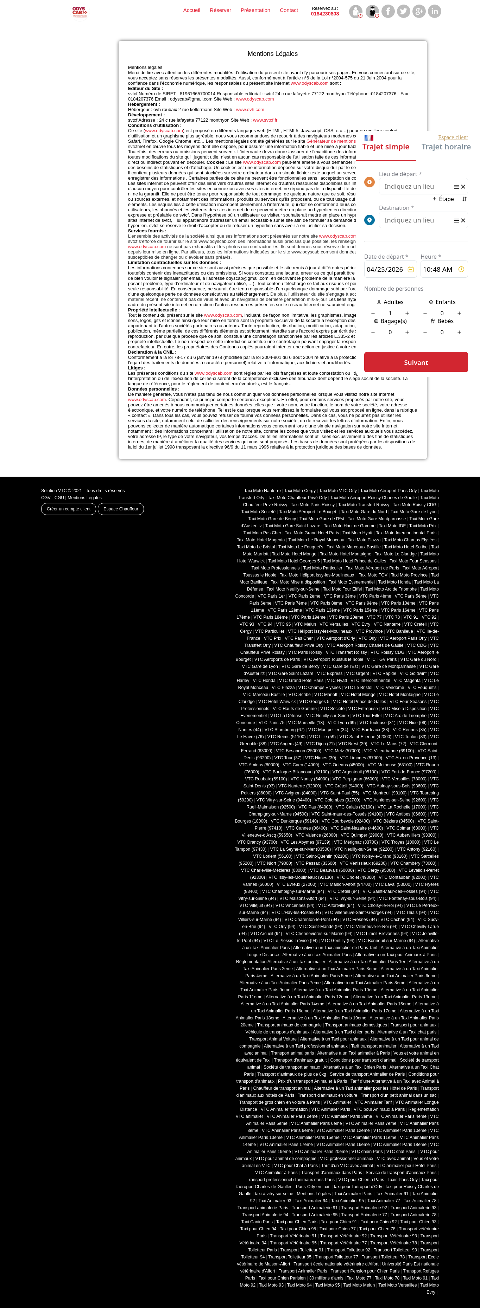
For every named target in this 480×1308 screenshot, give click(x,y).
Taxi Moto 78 (387, 1278)
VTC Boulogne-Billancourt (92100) (296, 771)
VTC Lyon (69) (342, 722)
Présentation (255, 10)
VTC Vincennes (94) (295, 905)
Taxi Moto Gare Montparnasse (377, 518)
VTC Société (332, 708)
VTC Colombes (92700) (337, 800)
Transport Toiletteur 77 (336, 1257)
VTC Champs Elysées (319, 687)
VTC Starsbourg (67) (285, 729)
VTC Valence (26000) (316, 835)
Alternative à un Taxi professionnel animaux (306, 1046)
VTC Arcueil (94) (266, 933)
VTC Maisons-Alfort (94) (302, 898)
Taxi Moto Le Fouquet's (300, 547)
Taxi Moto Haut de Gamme (349, 525)
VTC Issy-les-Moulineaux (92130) (301, 877)
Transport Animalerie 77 (364, 1214)
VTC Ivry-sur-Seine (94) (352, 898)
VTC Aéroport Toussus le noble (334, 659)
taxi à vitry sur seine (274, 1193)
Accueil (191, 10)
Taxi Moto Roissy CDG (414, 504)
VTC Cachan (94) (397, 919)
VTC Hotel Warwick (277, 701)
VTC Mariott (325, 694)
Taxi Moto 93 (271, 1285)
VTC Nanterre (387, 624)
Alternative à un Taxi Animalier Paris (317, 954)
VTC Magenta (407, 680)
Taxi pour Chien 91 (339, 1221)
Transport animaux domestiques (356, 1025)
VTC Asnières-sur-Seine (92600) (395, 800)
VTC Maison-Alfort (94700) (346, 884)
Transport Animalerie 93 (414, 1207)
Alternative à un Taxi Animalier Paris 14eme (282, 1003)
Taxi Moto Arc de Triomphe (391, 589)
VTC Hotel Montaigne (400, 694)
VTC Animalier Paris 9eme (287, 1130)
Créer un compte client (68, 509)
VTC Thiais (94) (411, 912)
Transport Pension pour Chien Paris (365, 1271)
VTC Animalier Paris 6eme (316, 1123)
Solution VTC (54, 490)
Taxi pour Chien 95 (298, 1228)
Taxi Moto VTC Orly (338, 490)
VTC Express (330, 673)
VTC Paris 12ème (285, 610)
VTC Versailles (334, 624)
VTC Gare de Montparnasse (388, 666)
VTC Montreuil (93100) (385, 793)
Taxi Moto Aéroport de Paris (372, 568)
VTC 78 (392, 617)
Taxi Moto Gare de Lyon (414, 511)
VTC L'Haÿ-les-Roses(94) (296, 912)
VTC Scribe (300, 694)
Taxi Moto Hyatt (357, 532)
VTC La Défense (286, 715)
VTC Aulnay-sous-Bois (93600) (397, 786)
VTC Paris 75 (271, 722)
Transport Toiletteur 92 (348, 1250)
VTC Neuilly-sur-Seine (327, 715)
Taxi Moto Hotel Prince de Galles (354, 561)
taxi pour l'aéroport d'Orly (358, 1186)
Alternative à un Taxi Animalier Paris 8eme (364, 982)
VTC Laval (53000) (393, 884)
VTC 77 (374, 617)
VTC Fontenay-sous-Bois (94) (407, 898)
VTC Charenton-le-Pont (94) (312, 919)
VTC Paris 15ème (360, 610)
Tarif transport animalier (374, 1046)
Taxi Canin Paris (257, 1221)
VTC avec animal (393, 1158)
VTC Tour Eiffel (367, 715)
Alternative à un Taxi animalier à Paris (353, 1053)
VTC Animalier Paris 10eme (400, 1130)
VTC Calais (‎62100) (355, 807)
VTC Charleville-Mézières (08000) (274, 870)
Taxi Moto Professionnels (276, 568)
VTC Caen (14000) (301, 764)
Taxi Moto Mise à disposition (298, 582)
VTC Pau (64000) (315, 807)
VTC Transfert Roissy (346, 652)
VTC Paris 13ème (322, 610)
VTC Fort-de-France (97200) (408, 771)
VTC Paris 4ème (375, 596)
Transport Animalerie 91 (315, 1207)
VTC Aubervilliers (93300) (412, 835)
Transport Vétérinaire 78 (393, 1243)
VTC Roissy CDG (387, 652)
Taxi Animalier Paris (353, 1193)
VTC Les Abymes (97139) (305, 842)
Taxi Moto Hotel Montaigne (345, 554)
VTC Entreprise (363, 708)
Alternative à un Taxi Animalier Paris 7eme (280, 982)
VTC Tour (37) (288, 757)
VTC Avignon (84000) (296, 793)
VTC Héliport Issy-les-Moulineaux (320, 631)
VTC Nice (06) (413, 722)
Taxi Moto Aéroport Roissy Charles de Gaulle (373, 497)
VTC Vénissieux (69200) (363, 863)
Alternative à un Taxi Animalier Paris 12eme (307, 996)
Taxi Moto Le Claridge (396, 554)
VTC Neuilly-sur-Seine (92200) (363, 849)
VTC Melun (305, 624)
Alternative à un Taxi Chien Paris (354, 1067)
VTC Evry (361, 624)
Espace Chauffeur (120, 509)
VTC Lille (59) (322, 736)
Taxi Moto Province (409, 575)
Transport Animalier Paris (303, 1271)
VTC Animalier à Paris (276, 1172)
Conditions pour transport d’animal (363, 1060)
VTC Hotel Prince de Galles (359, 701)
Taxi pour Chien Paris (296, 1221)
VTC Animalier (337, 1102)
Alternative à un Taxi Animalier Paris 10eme (336, 989)
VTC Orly (368, 638)
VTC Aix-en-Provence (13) (411, 757)
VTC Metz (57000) (342, 750)
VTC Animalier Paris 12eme (343, 1130)
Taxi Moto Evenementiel (352, 582)
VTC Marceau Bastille (264, 694)
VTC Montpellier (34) (328, 729)
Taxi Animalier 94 (311, 1200)
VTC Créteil (415, 624)
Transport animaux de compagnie (289, 1025)
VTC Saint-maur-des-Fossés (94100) (347, 814)
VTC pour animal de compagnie (285, 1158)
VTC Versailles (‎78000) (404, 779)
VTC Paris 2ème (305, 596)
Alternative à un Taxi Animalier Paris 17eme (355, 1011)
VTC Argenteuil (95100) (355, 771)
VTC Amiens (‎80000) (259, 764)
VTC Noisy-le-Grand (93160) (380, 856)
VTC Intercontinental (370, 680)
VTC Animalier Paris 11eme (370, 1137)
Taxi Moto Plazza (364, 539)
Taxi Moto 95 (327, 1285)
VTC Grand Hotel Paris (301, 680)
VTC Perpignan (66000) (355, 779)
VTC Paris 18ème (270, 617)
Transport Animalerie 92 (364, 1207)
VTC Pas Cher (299, 638)
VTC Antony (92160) (417, 849)
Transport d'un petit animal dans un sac (398, 1095)
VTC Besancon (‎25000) (298, 750)
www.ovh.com (250, 109)
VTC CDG (417, 645)
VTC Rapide (384, 673)
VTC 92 (429, 617)
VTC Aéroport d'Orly (335, 638)
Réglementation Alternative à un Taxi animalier (281, 961)
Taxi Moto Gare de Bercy (272, 518)
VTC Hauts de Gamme (295, 708)
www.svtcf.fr (265, 120)
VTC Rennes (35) (410, 729)
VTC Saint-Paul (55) (339, 793)
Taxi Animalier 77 (383, 1200)
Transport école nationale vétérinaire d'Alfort (335, 1264)
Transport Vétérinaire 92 (343, 1235)
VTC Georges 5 (314, 701)
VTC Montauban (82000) (403, 877)
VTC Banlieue (399, 631)
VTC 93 (247, 624)
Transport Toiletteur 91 (302, 1250)
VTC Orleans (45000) (343, 764)
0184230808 (325, 11)
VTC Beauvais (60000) (332, 870)
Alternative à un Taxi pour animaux (333, 1039)
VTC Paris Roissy (305, 652)
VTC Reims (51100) (286, 736)
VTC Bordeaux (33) (370, 729)
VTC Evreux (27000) (297, 884)
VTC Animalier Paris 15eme (313, 1137)
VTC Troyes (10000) (401, 842)
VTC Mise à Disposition (404, 708)
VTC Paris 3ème (340, 596)
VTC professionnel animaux (346, 1158)
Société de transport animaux (292, 1067)
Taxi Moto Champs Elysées (410, 539)
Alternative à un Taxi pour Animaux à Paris (396, 954)
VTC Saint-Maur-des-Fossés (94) (394, 891)
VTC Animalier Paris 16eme (343, 1144)
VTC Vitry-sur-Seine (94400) (284, 800)
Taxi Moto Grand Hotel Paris (312, 532)
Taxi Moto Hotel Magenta (261, 539)
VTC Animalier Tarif (373, 1102)
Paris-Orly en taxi (313, 1186)
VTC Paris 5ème (411, 596)
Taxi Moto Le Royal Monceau (316, 539)
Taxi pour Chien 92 (379, 1221)
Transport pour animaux (414, 1025)
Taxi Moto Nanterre (262, 490)
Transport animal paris (292, 1053)
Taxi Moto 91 (415, 1278)
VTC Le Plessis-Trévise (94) (291, 940)
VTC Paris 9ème (362, 603)
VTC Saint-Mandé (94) (321, 926)
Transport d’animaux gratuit (300, 1060)
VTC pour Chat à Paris (296, 1165)
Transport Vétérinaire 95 (293, 1243)
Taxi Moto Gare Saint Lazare (292, 525)
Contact (289, 10)
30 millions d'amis (326, 1278)
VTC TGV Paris (382, 659)
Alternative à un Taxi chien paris (343, 1032)
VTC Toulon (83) (411, 736)
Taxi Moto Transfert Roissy (363, 504)
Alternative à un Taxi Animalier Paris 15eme (369, 1003)
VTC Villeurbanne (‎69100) (389, 750)
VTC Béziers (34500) (393, 821)
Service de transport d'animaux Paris (401, 1172)
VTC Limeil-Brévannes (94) (382, 933)
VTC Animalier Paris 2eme (292, 1116)
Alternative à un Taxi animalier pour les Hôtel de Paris (365, 1088)
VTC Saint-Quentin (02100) (322, 856)
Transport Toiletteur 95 (289, 1257)
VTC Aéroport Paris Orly (403, 638)
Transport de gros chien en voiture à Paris (279, 1102)
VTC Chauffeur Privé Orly (298, 645)
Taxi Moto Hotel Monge (294, 554)
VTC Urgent (357, 673)
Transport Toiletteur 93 (395, 1250)
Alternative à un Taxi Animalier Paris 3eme (336, 968)
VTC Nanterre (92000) (299, 786)
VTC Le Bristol (358, 687)
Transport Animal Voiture (273, 1039)
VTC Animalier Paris (330, 1109)
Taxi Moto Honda (394, 582)
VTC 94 (265, 624)
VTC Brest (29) (352, 743)
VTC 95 (283, 624)
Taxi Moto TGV (372, 575)
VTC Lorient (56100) (272, 856)
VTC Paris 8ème (326, 603)
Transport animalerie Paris (263, 1207)
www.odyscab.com (310, 83)
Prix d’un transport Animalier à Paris (312, 1081)
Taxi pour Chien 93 (418, 1221)
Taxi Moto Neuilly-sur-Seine (293, 589)
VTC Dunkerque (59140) (294, 821)
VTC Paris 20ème (346, 617)
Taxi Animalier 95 (347, 1200)
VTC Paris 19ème (308, 617)
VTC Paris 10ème (398, 603)
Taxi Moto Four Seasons (413, 561)
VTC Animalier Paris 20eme (321, 1151)
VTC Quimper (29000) (362, 835)
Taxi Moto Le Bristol (256, 547)
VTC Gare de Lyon (260, 666)
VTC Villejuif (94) (255, 905)
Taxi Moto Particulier (322, 568)
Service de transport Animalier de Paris (367, 1074)
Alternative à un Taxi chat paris (406, 1032)
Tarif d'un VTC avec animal (347, 1165)
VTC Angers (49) (286, 743)
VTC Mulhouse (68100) (390, 764)
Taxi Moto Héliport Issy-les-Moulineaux (317, 575)
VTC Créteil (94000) (344, 786)
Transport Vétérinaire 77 (343, 1243)
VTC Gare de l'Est (340, 666)
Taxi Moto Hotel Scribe (406, 547)
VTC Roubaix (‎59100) (266, 779)
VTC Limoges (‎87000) (361, 757)
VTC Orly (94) (282, 926)
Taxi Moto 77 (359, 1278)
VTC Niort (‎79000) (274, 863)
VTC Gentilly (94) (338, 940)
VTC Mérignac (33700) (356, 842)
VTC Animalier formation (284, 1109)
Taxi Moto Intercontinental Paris (406, 532)
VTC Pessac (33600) (316, 863)
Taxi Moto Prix (423, 525)
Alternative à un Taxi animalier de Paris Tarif (335, 947)
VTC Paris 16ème (398, 610)
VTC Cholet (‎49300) (356, 877)
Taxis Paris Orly (402, 1179)
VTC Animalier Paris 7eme (371, 1123)
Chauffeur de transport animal (282, 1088)
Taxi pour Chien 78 (377, 1228)
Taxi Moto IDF (392, 525)
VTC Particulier (269, 631)
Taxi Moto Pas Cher (262, 532)
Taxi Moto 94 (299, 1285)
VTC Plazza (283, 687)
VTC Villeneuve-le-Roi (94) (372, 926)
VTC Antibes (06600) (406, 814)
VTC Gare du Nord (418, 659)
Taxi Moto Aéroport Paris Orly (388, 490)
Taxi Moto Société (258, 511)
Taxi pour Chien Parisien (282, 1278)
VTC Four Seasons (408, 701)
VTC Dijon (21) (320, 743)
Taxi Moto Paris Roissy (313, 504)
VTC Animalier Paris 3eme (346, 1116)
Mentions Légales (85, 497)
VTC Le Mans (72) (388, 743)
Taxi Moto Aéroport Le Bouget (308, 511)
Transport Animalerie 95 (315, 1214)
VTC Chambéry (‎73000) (413, 863)
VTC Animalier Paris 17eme (286, 1144)
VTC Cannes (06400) (306, 828)
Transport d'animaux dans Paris (331, 1172)
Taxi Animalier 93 (274, 1200)
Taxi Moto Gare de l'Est (321, 518)
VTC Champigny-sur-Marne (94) (293, 891)
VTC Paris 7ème (291, 603)
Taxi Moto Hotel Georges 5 (294, 561)
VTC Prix (272, 638)
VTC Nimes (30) (320, 757)
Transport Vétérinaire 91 (293, 1235)
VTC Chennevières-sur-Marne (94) (319, 933)
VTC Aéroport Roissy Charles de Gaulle (365, 645)
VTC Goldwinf (413, 673)
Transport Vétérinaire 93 (393, 1235)
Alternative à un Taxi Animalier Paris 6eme (395, 975)
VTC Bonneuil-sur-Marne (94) (386, 940)
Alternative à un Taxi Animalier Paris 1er (367, 961)
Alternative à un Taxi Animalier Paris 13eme (395, 996)
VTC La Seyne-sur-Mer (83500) (300, 849)
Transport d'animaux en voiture (327, 1095)
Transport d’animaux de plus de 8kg (291, 1074)
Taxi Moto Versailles (397, 1285)
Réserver (220, 10)
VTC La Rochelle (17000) (402, 807)
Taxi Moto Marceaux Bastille (354, 547)
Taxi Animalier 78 (420, 1200)
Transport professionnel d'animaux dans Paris (291, 1179)
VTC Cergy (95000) (376, 870)
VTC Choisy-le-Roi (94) (380, 905)
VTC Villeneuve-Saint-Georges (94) (358, 912)
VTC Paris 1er (271, 596)
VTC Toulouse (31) (377, 722)
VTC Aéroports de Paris (277, 659)
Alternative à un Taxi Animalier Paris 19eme (324, 1018)
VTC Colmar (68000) (406, 828)
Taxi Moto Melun (359, 1285)
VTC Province (369, 631)
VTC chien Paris (367, 1151)
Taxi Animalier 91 (392, 1193)
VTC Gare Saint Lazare (290, 673)
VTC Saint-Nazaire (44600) (356, 828)
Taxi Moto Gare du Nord (364, 511)
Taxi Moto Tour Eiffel (342, 589)
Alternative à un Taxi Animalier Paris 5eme (311, 975)
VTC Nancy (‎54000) (310, 779)
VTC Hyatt (337, 680)
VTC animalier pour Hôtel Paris (406, 1165)
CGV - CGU (52, 497)
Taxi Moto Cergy (300, 490)
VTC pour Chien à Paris (361, 1179)
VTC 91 (411, 617)
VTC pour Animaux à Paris (379, 1109)
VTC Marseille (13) (306, 722)
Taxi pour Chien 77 (338, 1228)
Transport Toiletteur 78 (383, 1257)
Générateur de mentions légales (339, 141)
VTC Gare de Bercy (301, 666)
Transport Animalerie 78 (414, 1214)
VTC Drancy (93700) (257, 842)
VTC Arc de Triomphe (406, 715)
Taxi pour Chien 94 (258, 1228)
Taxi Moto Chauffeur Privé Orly (297, 497)
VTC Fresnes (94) (359, 919)
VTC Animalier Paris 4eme (401, 1116)
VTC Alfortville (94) (336, 905)
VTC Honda (264, 680)
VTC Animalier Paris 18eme (400, 1144)
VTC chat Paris (401, 1151)
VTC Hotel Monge (358, 694)
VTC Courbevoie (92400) (346, 821)
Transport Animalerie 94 (265, 1214)
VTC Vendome (390, 687)
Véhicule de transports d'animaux (277, 1032)
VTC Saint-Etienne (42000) (365, 736)
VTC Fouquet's (422, 687)
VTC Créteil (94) (343, 891)
